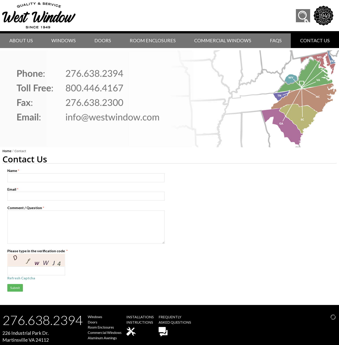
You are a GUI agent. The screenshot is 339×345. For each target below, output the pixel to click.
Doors (102, 40)
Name (86, 175)
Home (7, 151)
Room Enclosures (153, 40)
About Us (21, 40)
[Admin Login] (328, 316)
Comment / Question (86, 225)
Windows (63, 40)
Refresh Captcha (21, 278)
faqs (276, 40)
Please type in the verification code (86, 264)
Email (86, 194)
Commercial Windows (222, 40)
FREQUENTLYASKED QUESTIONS (175, 326)
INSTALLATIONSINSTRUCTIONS (140, 325)
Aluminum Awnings (102, 338)
